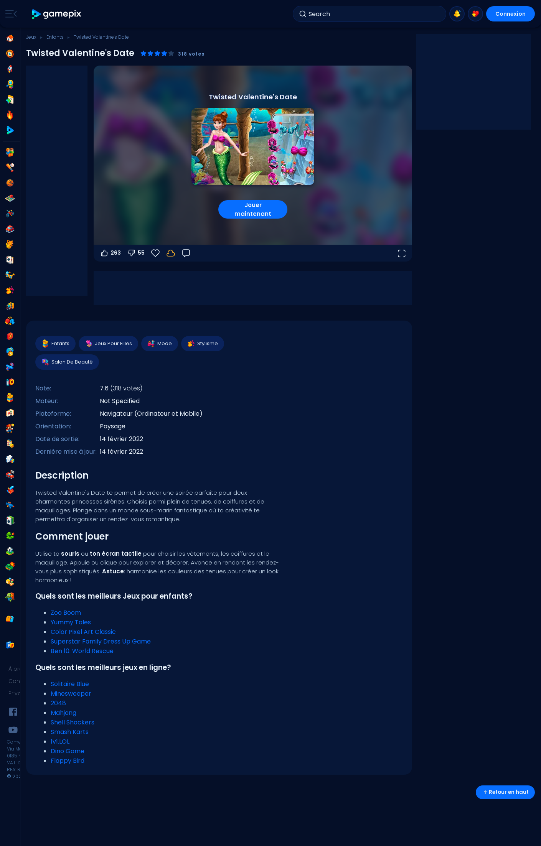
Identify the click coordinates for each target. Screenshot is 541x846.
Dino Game (67, 751)
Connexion (510, 14)
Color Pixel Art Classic (83, 631)
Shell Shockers (72, 722)
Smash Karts (70, 731)
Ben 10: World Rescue (82, 651)
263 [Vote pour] (110, 253)
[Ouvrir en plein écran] (401, 253)
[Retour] (186, 253)
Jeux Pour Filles (108, 343)
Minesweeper (71, 693)
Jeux (31, 37)
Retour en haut (505, 792)
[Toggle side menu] (9, 14)
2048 (58, 703)
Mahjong (63, 712)
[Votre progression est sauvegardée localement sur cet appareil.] (170, 253)
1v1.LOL (60, 741)
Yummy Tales (71, 622)
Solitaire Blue (70, 684)
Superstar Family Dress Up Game (101, 641)
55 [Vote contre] (136, 253)
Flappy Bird (67, 760)
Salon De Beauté (67, 362)
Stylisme (202, 343)
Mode (159, 343)
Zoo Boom (66, 612)
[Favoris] (155, 253)
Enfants (55, 37)
